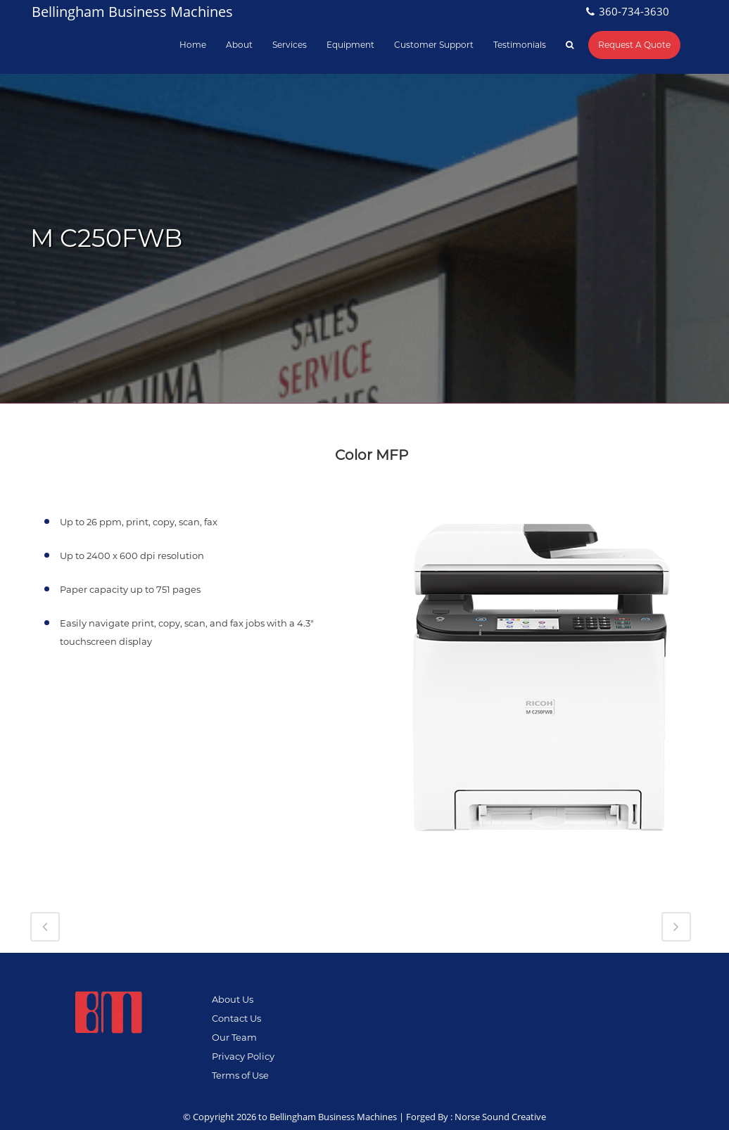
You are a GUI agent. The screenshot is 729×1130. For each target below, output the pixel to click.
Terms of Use (240, 1075)
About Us (232, 999)
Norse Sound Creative (500, 1116)
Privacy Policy (243, 1056)
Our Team (234, 1037)
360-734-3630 (634, 11)
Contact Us (236, 1018)
